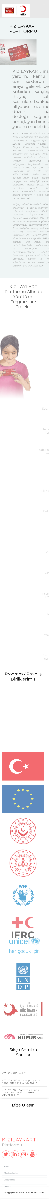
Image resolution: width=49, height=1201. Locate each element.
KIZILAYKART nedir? (24, 1080)
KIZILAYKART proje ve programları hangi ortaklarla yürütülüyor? (24, 1089)
